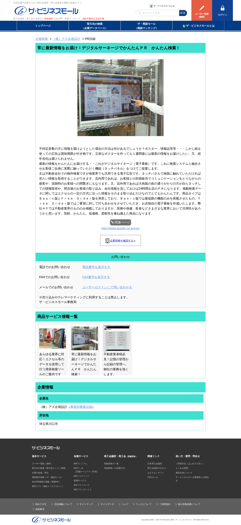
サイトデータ (107, 504)
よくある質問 (182, 468)
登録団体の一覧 (111, 463)
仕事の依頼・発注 (40, 473)
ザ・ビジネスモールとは (164, 6)
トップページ (43, 25)
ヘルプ (125, 504)
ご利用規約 (164, 504)
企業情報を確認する (121, 240)
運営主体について (184, 473)
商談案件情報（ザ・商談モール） (47, 477)
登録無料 (48, 18)
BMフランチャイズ (82, 489)
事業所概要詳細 (81, 407)
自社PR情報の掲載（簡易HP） (46, 482)
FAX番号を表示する (96, 277)
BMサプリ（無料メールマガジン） (48, 486)
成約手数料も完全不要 (93, 18)
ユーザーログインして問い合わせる (107, 287)
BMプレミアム (80, 463)
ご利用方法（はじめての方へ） (190, 463)
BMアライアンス (81, 485)
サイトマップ (86, 504)
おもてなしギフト (155, 473)
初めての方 (41, 504)
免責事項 (39, 509)
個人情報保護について (189, 504)
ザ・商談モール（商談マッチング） (146, 26)
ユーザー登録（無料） (42, 463)
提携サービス (80, 480)
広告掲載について (63, 504)
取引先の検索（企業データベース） (95, 26)
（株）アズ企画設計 (66, 39)
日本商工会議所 (154, 463)
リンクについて (144, 504)
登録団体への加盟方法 (114, 468)
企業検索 (41, 39)
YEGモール (152, 477)
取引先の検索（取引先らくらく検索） (49, 468)
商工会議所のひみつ (156, 468)
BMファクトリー (81, 476)
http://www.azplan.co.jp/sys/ (120, 228)
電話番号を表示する (96, 267)
